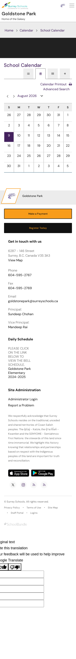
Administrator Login (22, 399)
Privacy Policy (12, 507)
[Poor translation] (14, 567)
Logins (33, 513)
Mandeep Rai (18, 327)
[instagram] (23, 484)
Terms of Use (34, 507)
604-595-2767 (20, 275)
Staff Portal (17, 513)
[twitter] (13, 484)
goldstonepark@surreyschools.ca (33, 301)
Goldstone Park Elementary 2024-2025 (19, 373)
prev (7, 96)
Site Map (53, 507)
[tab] (28, 73)
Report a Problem (21, 405)
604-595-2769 (20, 288)
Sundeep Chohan (20, 314)
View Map (15, 260)
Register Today (38, 228)
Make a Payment (38, 213)
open (41, 96)
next (14, 96)
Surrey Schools (16, 501)
